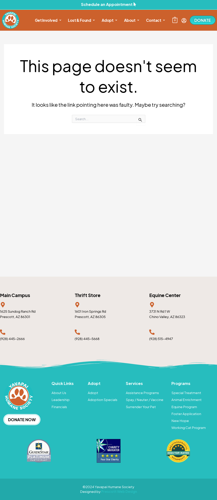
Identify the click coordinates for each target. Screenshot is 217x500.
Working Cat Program (188, 427)
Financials (59, 407)
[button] (48, 20)
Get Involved (48, 20)
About (131, 20)
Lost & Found (81, 20)
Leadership (61, 399)
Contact (155, 20)
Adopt (109, 20)
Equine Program (184, 407)
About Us (59, 392)
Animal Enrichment (186, 399)
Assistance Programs (142, 392)
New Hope (180, 420)
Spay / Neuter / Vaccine (144, 399)
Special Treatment (186, 392)
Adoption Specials (102, 399)
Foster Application (186, 413)
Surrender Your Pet (141, 407)
